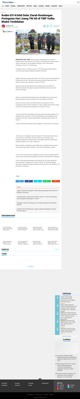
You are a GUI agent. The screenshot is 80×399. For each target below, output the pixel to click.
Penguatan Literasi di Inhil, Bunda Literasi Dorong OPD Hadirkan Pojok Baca (67, 330)
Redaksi (51, 394)
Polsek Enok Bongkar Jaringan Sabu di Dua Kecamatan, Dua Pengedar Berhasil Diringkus (67, 299)
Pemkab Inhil (45, 383)
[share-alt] (20, 181)
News (4, 12)
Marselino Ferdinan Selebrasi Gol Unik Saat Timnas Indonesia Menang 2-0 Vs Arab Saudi (66, 375)
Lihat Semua (31, 266)
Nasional (13, 6)
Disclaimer (45, 394)
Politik (30, 385)
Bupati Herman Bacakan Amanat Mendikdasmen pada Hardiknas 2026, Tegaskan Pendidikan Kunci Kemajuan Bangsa (68, 308)
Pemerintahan (21, 6)
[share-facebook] (44, 26)
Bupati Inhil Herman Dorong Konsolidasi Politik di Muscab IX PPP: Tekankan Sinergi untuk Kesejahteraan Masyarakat (68, 316)
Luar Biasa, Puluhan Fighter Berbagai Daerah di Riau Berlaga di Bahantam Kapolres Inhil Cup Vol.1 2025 (67, 358)
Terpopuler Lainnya (66, 336)
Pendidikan (4, 385)
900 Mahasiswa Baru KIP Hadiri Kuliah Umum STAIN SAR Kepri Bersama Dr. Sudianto (67, 323)
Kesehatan (54, 6)
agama (35, 6)
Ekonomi (47, 6)
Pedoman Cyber (38, 394)
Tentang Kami (30, 394)
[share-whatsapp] (51, 26)
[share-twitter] (47, 26)
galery (60, 6)
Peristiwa (29, 6)
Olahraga (41, 6)
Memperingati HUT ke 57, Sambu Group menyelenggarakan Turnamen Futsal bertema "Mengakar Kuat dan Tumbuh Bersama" (66, 367)
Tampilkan (57, 249)
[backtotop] (40, 379)
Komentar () (56, 26)
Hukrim (7, 6)
